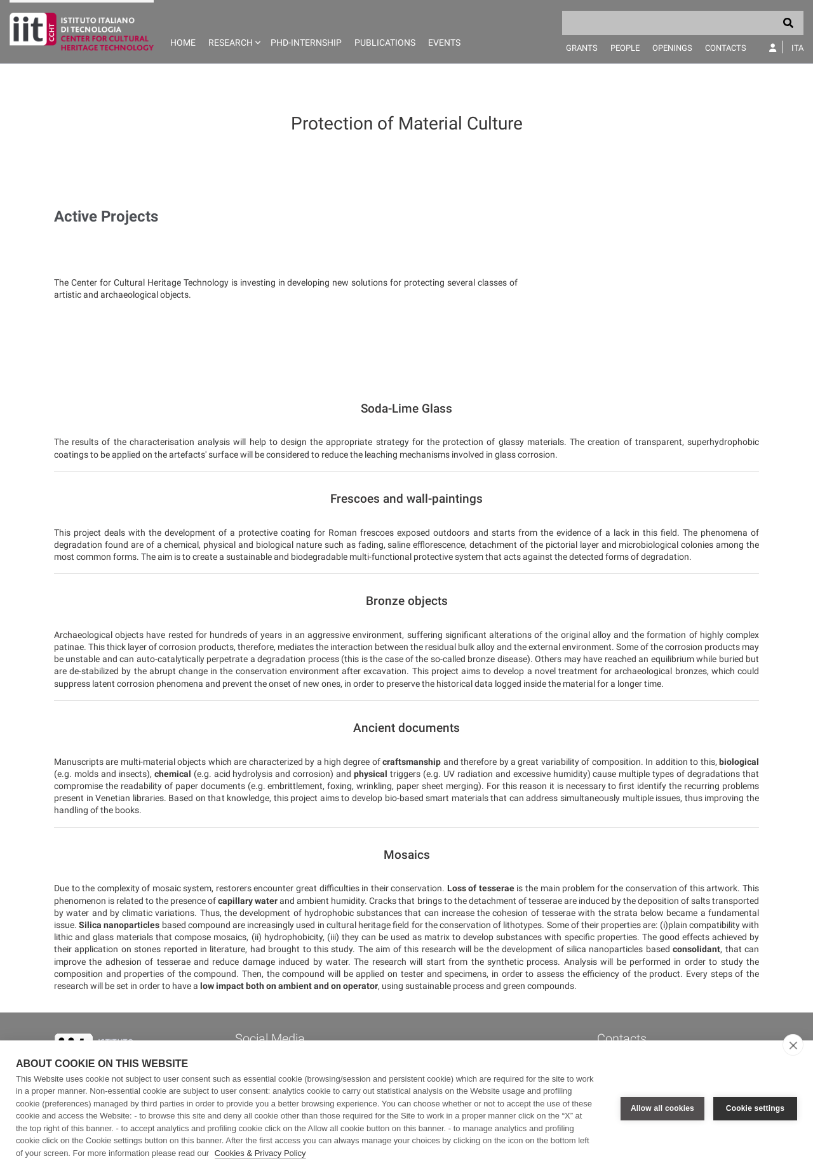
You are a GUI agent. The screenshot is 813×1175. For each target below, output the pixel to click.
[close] (793, 1045)
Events (444, 42)
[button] (233, 31)
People (625, 48)
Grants (582, 48)
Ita (797, 48)
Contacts (725, 48)
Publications (384, 42)
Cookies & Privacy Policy (260, 1153)
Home (183, 42)
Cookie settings (755, 1107)
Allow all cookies (662, 1107)
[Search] (682, 23)
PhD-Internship (306, 42)
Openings (672, 48)
